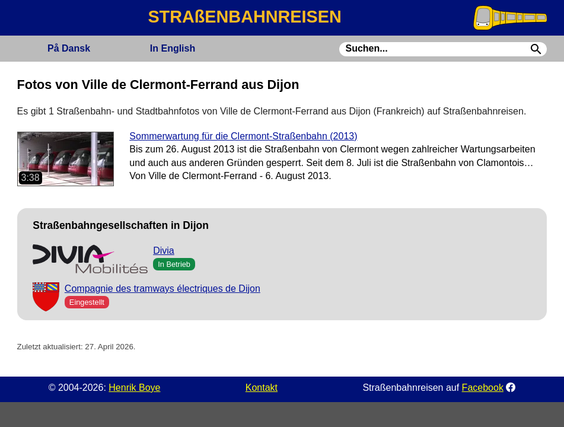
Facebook (483, 388)
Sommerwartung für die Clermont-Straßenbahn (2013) (243, 136)
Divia (163, 251)
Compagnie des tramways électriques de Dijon (162, 288)
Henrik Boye (134, 388)
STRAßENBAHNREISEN (244, 16)
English (172, 48)
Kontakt (262, 388)
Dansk (68, 48)
